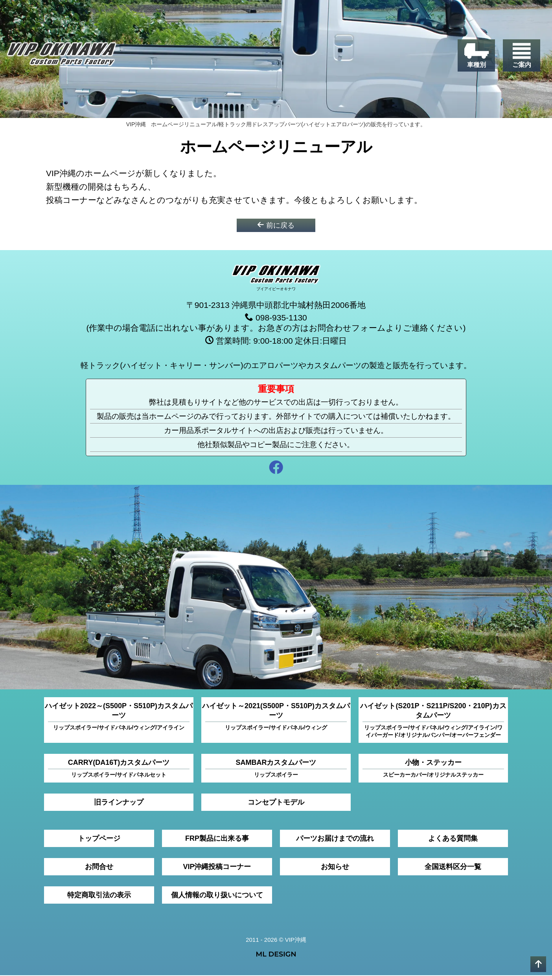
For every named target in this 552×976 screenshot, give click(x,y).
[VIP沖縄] (62, 56)
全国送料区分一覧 (453, 867)
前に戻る (275, 225)
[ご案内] (521, 55)
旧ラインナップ (119, 803)
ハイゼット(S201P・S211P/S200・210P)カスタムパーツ (433, 721)
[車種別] (476, 55)
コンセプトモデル (276, 803)
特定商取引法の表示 (99, 896)
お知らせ (335, 867)
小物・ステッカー (433, 769)
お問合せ (99, 867)
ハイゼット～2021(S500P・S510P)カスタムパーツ (276, 717)
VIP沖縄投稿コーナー (217, 867)
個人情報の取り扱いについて (217, 896)
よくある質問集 (453, 839)
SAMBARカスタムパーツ (276, 769)
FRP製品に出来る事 (217, 839)
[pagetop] (538, 964)
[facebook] (276, 469)
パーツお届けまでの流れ (335, 839)
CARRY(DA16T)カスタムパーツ (119, 769)
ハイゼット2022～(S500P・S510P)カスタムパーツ (119, 717)
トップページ (99, 839)
